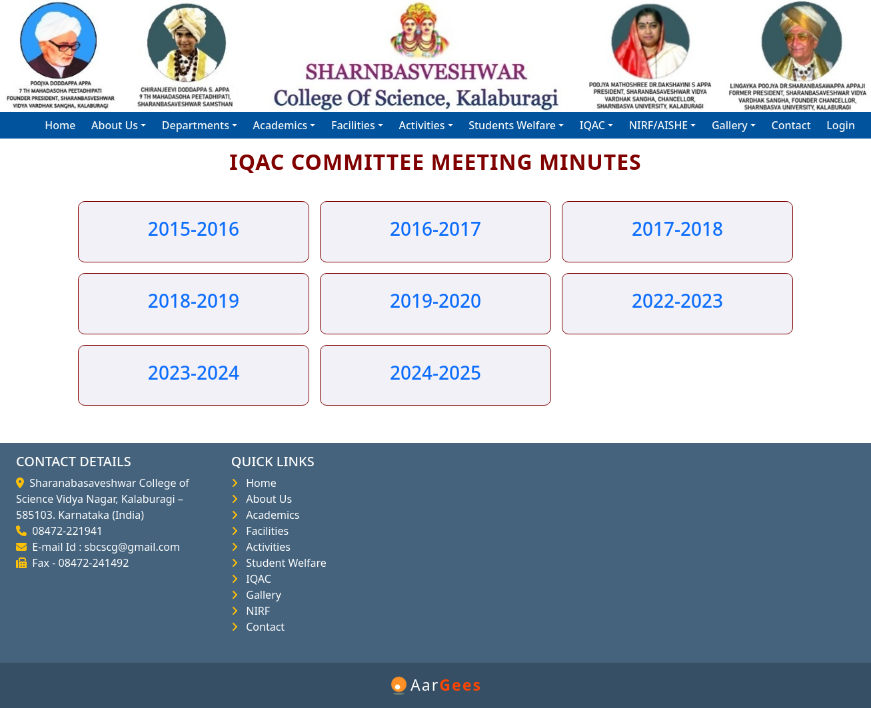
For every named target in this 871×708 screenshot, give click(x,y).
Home (60, 125)
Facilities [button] (353, 125)
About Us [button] (114, 125)
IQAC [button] (592, 125)
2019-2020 (435, 300)
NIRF (255, 610)
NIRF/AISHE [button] (658, 125)
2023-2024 (193, 372)
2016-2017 (435, 228)
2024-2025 (435, 372)
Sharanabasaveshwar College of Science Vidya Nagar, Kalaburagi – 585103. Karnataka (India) (102, 499)
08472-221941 (65, 531)
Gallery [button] (730, 125)
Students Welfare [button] (512, 125)
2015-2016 (193, 228)
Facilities (265, 531)
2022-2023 (677, 300)
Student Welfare (284, 562)
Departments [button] (195, 125)
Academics (270, 515)
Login (840, 125)
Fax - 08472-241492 (78, 562)
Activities (266, 546)
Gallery (261, 594)
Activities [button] (422, 125)
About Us (266, 499)
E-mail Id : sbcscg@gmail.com (103, 546)
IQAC (256, 578)
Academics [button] (280, 125)
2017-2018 (677, 228)
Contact (790, 125)
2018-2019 (193, 300)
